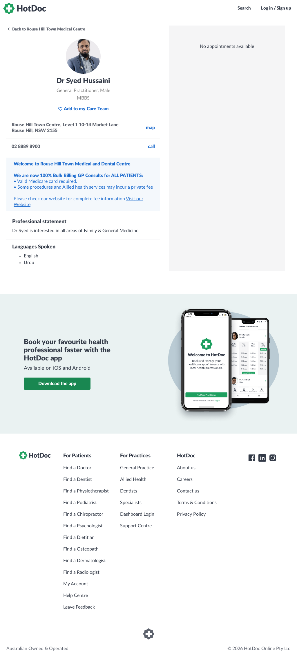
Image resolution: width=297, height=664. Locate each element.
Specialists (131, 502)
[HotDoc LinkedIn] (262, 458)
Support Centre (136, 526)
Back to (46, 29)
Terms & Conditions (197, 502)
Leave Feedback (79, 607)
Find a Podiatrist (80, 502)
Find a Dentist (77, 479)
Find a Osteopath (81, 549)
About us (186, 467)
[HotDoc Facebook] (252, 458)
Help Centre (75, 595)
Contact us (188, 491)
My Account (75, 584)
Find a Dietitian (79, 537)
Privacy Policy (191, 514)
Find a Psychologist (83, 526)
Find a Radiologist (81, 572)
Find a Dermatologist (84, 560)
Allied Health (133, 479)
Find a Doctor (77, 467)
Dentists (128, 491)
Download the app (57, 383)
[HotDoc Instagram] (272, 458)
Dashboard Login (137, 514)
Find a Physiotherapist (86, 491)
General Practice (137, 467)
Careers (185, 479)
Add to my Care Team (83, 109)
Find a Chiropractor (83, 514)
